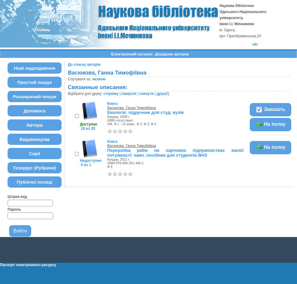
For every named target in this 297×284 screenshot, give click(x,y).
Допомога (35, 110)
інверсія (129, 94)
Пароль (14, 209)
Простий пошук (34, 82)
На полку (270, 124)
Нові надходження (34, 68)
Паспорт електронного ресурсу (28, 265)
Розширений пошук (34, 96)
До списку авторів (84, 64)
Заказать (270, 109)
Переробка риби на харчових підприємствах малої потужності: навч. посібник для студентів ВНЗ (175, 153)
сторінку (110, 94)
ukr (255, 44)
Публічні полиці (34, 182)
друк (161, 94)
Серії (34, 153)
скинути (146, 94)
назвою (99, 79)
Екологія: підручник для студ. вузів (145, 112)
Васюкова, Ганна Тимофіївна (131, 108)
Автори (34, 125)
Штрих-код (17, 197)
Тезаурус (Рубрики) (34, 167)
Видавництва (34, 139)
